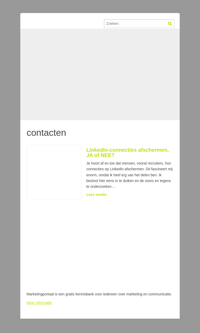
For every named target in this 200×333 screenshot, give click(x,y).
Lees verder (96, 194)
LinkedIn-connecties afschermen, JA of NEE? (127, 152)
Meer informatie (39, 303)
